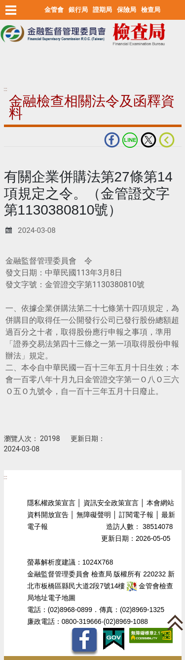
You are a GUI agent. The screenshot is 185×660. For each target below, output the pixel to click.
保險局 (126, 9)
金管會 (54, 9)
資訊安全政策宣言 (111, 503)
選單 (11, 10)
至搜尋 (12, 60)
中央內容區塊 (27, 162)
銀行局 (78, 9)
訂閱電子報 (136, 515)
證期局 (102, 9)
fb (112, 140)
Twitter (148, 140)
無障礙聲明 (93, 515)
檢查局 (150, 9)
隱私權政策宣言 (51, 503)
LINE (130, 140)
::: (5, 89)
